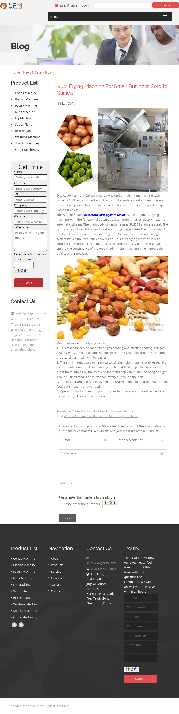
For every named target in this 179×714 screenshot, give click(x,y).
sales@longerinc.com (72, 5)
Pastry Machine (23, 572)
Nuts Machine (22, 578)
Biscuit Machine (23, 565)
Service (54, 572)
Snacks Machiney (24, 611)
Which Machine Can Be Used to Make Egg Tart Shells (101, 416)
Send (28, 282)
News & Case (32, 72)
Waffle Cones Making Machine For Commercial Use (98, 411)
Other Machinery (24, 617)
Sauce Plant (20, 591)
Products (55, 565)
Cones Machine (23, 558)
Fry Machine (21, 585)
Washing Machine (25, 604)
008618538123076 (27, 319)
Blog (48, 72)
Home (16, 72)
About (53, 558)
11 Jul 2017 (66, 103)
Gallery (54, 585)
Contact (55, 591)
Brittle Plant (20, 598)
